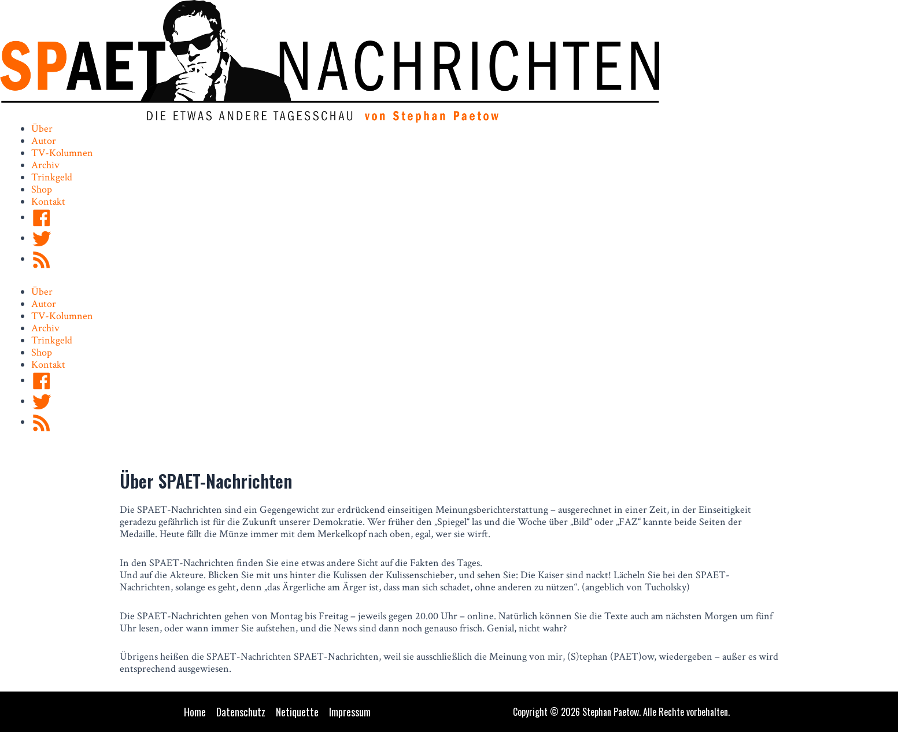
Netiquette (297, 712)
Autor (43, 140)
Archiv (45, 165)
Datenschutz (240, 712)
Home (195, 712)
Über (42, 128)
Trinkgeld (51, 177)
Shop (41, 189)
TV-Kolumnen (62, 153)
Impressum (350, 712)
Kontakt (48, 201)
